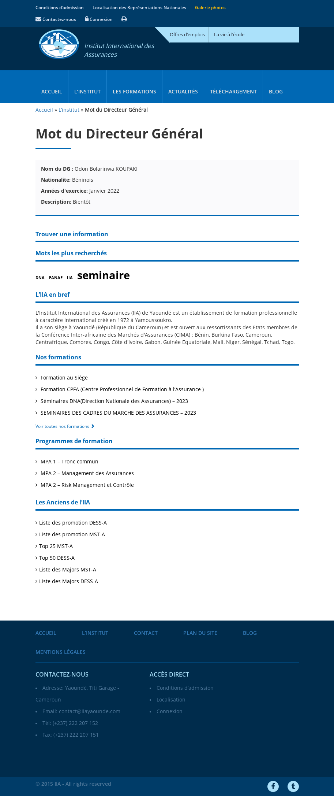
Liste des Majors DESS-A (68, 581)
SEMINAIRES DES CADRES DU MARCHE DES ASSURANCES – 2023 (117, 413)
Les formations (134, 92)
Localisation (171, 700)
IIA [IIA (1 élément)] (70, 277)
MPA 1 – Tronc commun (68, 462)
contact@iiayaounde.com (89, 711)
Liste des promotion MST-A (72, 535)
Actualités (183, 92)
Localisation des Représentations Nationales (139, 7)
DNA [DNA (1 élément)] (40, 277)
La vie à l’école (229, 35)
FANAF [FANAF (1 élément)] (56, 277)
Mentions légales (60, 652)
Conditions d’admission (59, 7)
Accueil (51, 92)
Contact (146, 633)
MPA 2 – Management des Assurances (86, 473)
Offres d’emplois (187, 35)
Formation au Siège (63, 378)
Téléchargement (233, 92)
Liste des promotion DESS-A (73, 523)
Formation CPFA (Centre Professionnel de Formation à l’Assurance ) (121, 389)
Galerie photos (210, 7)
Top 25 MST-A (56, 546)
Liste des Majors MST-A (67, 570)
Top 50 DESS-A (57, 558)
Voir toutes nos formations (65, 426)
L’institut (87, 92)
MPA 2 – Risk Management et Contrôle (86, 485)
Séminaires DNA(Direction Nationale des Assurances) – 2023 (113, 401)
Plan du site (200, 633)
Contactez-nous (55, 19)
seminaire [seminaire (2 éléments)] (103, 275)
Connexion (99, 19)
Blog (276, 92)
